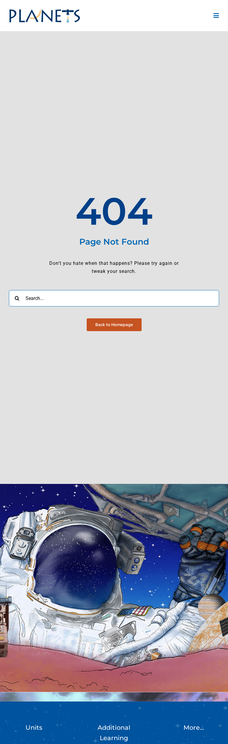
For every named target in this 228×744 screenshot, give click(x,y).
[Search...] (114, 298)
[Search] (17, 298)
